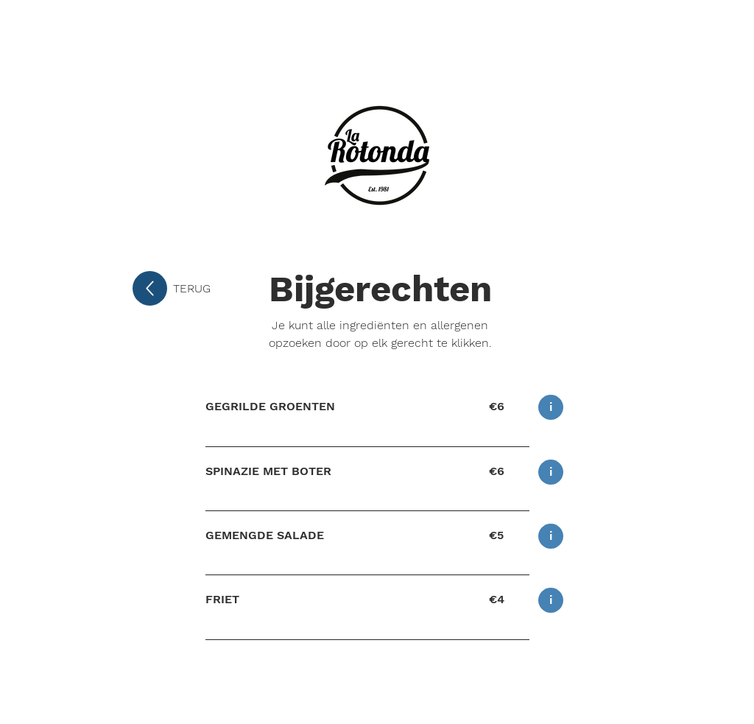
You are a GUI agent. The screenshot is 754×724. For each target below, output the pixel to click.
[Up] (150, 288)
